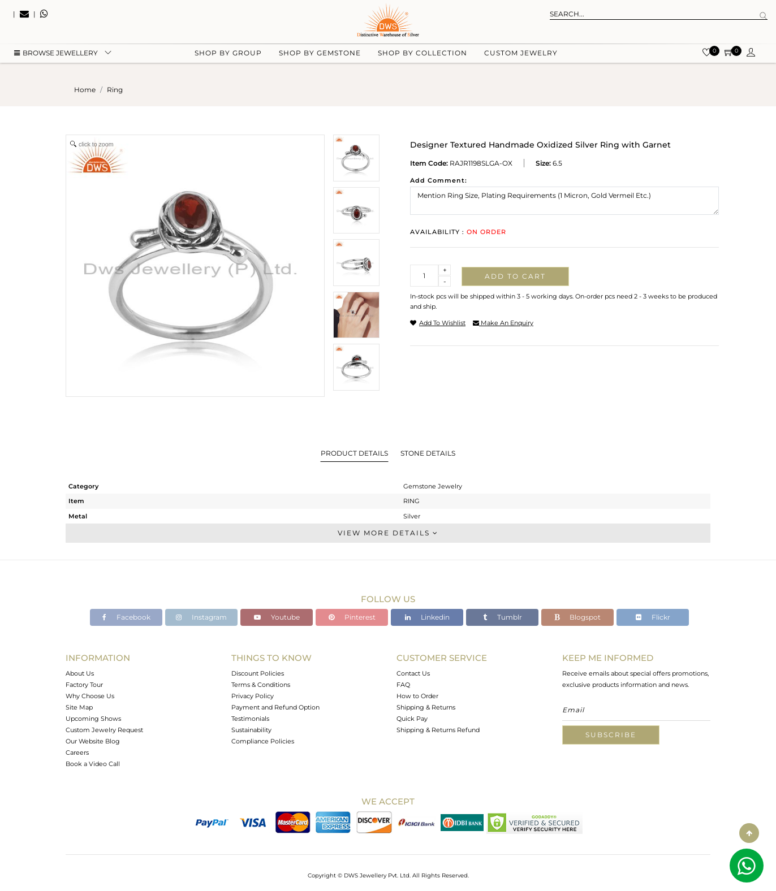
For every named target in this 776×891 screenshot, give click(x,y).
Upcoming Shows (93, 719)
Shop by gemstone (320, 57)
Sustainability (251, 730)
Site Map (79, 707)
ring (115, 89)
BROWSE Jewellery (56, 57)
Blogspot (577, 617)
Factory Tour (84, 685)
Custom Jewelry (521, 57)
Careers (77, 752)
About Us (80, 673)
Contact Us (413, 673)
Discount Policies (257, 673)
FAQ (403, 685)
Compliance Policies (262, 741)
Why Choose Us (90, 696)
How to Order (417, 696)
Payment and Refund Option (275, 707)
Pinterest (352, 617)
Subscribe (610, 734)
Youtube (277, 617)
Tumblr (502, 617)
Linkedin (427, 617)
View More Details (388, 533)
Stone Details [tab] (427, 453)
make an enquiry (503, 323)
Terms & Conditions (260, 685)
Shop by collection (422, 57)
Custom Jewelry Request (104, 730)
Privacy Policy (252, 696)
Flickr (653, 617)
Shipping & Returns (425, 707)
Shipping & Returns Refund (438, 730)
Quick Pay (412, 719)
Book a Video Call (93, 764)
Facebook (126, 617)
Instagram (201, 617)
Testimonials (250, 719)
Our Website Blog (93, 741)
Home (85, 89)
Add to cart (515, 276)
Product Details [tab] (354, 453)
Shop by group (228, 57)
